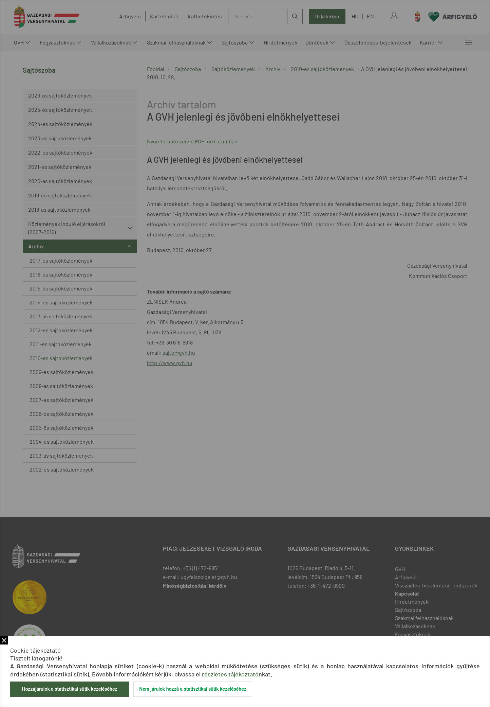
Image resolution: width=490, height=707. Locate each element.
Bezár (4, 640)
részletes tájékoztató (230, 674)
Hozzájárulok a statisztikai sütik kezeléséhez (69, 689)
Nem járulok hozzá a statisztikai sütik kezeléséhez (192, 689)
